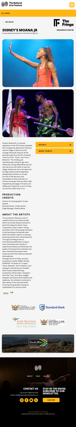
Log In (46, 376)
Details (42, 145)
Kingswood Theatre (65, 30)
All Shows (6, 13)
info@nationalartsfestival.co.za (26, 395)
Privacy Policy (44, 412)
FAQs (38, 376)
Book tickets (45, 151)
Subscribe (51, 400)
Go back (8, 22)
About (30, 376)
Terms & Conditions (33, 412)
